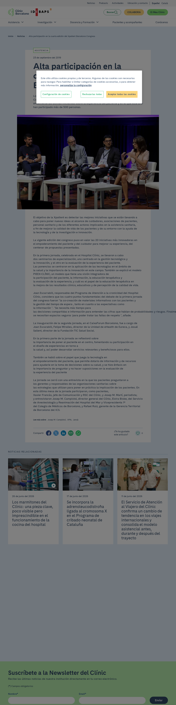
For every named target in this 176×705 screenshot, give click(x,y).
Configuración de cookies (56, 94)
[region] (89, 87)
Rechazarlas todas (92, 94)
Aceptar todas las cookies (122, 94)
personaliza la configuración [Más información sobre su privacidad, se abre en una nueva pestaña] (76, 85)
